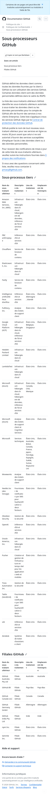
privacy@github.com (12, 169)
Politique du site (13, 24)
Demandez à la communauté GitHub (19, 762)
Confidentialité (35, 784)
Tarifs (11, 787)
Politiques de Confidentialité (18, 27)
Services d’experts (23, 787)
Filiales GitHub (14, 654)
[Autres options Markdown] (32, 55)
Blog (35, 787)
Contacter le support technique (16, 766)
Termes (24, 784)
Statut (4, 787)
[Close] (43, 4)
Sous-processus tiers (19, 177)
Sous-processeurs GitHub (17, 30)
